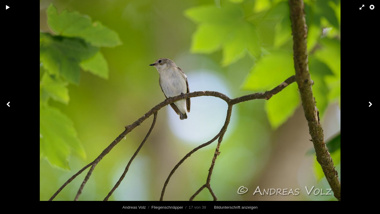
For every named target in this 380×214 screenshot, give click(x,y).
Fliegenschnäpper (167, 207)
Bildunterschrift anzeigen (236, 207)
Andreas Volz (134, 207)
